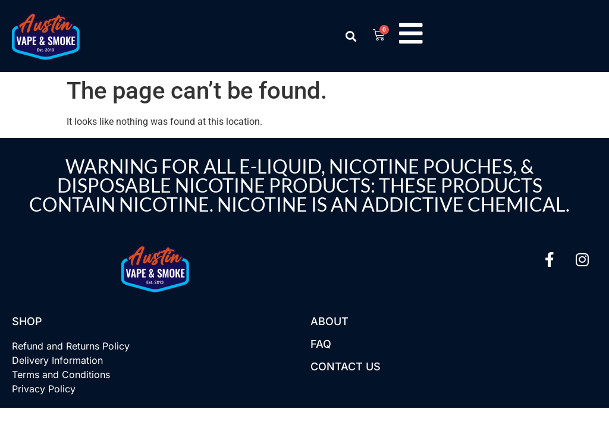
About (329, 321)
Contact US (345, 366)
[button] (349, 36)
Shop (27, 321)
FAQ (320, 344)
